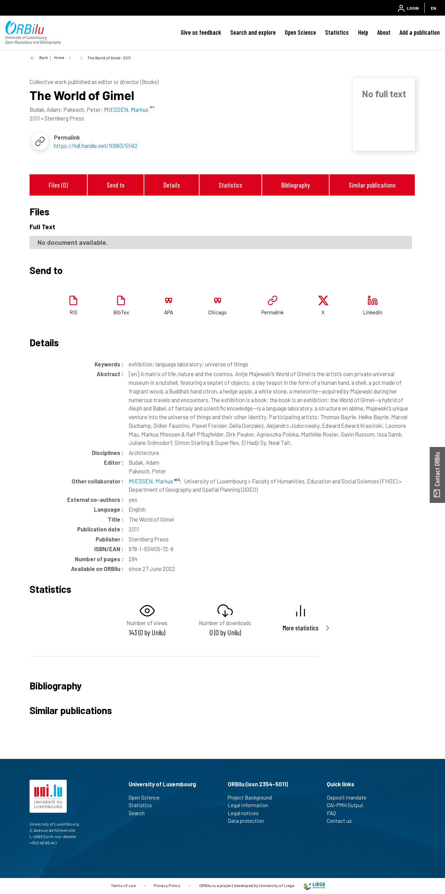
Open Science (300, 32)
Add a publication (419, 32)
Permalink (272, 312)
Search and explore (253, 32)
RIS (74, 312)
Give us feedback (201, 32)
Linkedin (372, 312)
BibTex (121, 312)
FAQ (334, 813)
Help (363, 32)
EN (433, 8)
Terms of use (123, 885)
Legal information (251, 805)
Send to (115, 185)
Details (171, 185)
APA (168, 312)
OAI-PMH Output (348, 805)
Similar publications (372, 185)
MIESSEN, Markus (154, 481)
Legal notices (246, 813)
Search (140, 813)
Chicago (217, 312)
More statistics (300, 628)
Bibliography (295, 185)
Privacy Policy (167, 885)
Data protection (249, 821)
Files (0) (58, 185)
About (383, 32)
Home (59, 57)
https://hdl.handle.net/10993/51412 (96, 145)
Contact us (342, 821)
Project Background (253, 797)
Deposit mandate (349, 797)
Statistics (337, 32)
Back (43, 57)
